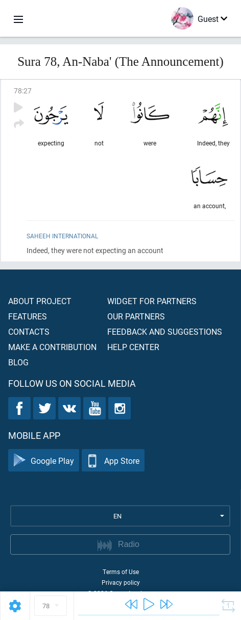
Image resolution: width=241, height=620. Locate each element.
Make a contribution (52, 346)
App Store (113, 460)
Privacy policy (121, 582)
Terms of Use (121, 571)
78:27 (23, 90)
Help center (133, 346)
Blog (18, 362)
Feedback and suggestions (164, 331)
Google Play (43, 460)
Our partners (136, 316)
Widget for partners (152, 300)
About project (39, 300)
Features (27, 316)
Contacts (29, 331)
